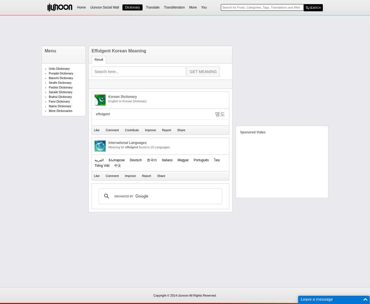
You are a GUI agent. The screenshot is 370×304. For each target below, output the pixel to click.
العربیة (99, 160)
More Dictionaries (61, 110)
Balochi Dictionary (61, 78)
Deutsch (136, 160)
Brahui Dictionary (60, 96)
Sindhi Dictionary (60, 82)
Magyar (183, 160)
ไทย (217, 160)
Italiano (167, 160)
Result (99, 59)
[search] (159, 196)
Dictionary (132, 7)
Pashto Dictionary (61, 87)
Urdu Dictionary (59, 68)
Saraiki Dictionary (61, 92)
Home (81, 7)
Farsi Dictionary (59, 101)
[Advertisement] (185, 30)
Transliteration (174, 7)
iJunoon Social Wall (104, 7)
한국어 (152, 160)
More (193, 7)
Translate (153, 7)
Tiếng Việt (102, 166)
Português (201, 160)
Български (117, 160)
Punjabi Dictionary (61, 73)
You (204, 7)
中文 (117, 166)
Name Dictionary (60, 106)
